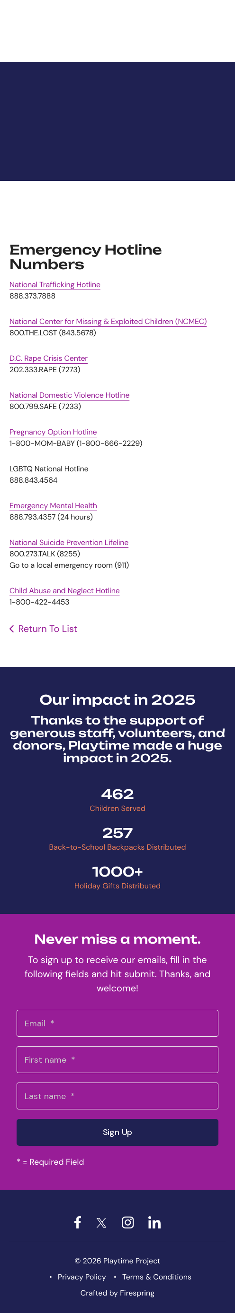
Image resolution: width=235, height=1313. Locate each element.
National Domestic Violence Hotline (69, 395)
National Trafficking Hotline (54, 285)
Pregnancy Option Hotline (53, 432)
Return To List (47, 629)
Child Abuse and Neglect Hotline (64, 591)
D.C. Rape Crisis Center (48, 358)
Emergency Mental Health (53, 506)
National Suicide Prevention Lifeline (68, 542)
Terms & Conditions (156, 1277)
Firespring (137, 1293)
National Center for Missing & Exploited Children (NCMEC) (108, 321)
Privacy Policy (82, 1277)
